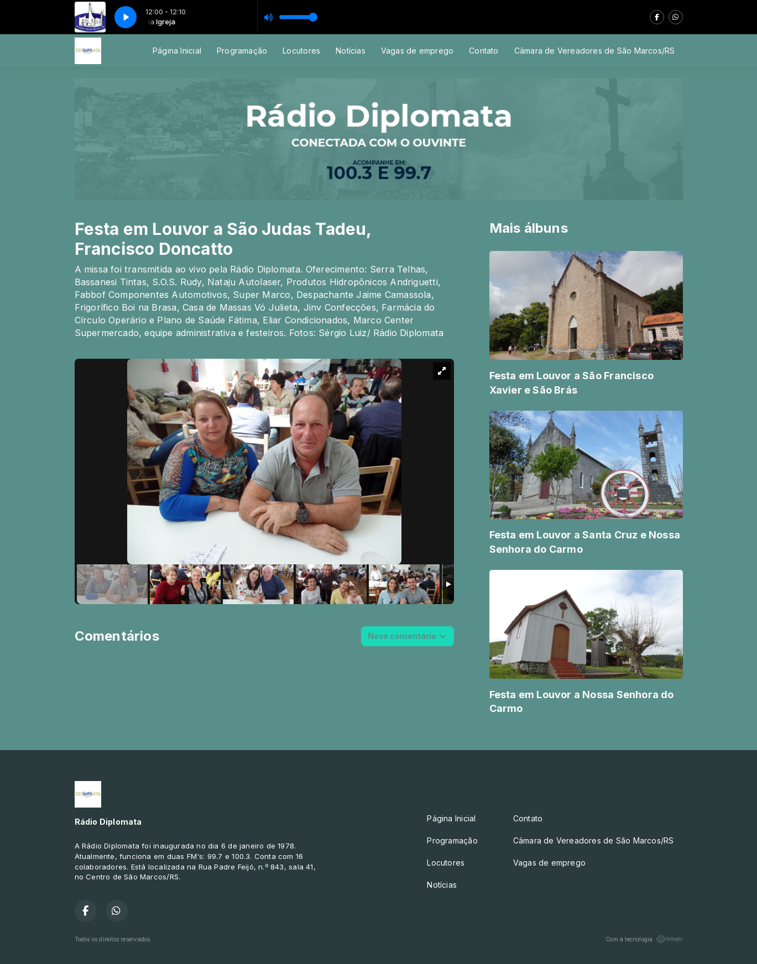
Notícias (351, 50)
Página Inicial (177, 50)
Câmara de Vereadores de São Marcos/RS (594, 50)
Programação (242, 50)
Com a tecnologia (643, 939)
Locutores (301, 50)
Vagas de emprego (417, 50)
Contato (483, 50)
